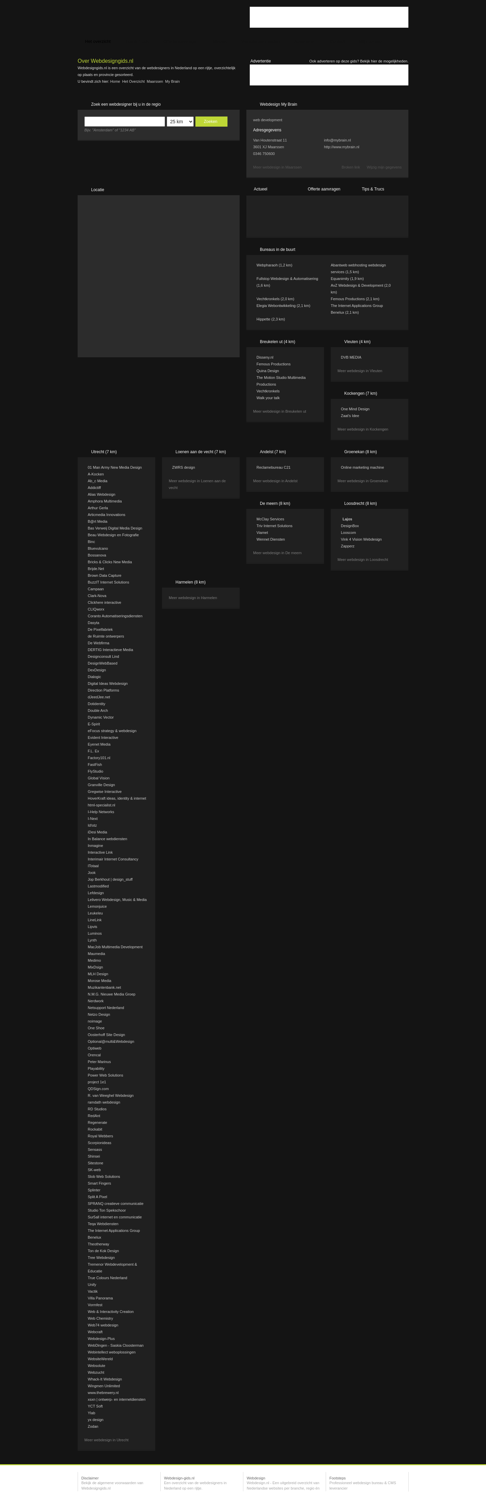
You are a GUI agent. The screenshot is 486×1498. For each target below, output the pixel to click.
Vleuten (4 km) (357, 341)
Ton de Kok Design (103, 1251)
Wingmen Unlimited (104, 1386)
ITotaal (93, 866)
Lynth (92, 940)
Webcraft (95, 1332)
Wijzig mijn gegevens (384, 167)
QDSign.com (98, 1089)
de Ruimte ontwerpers (106, 636)
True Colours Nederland (107, 1278)
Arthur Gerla (98, 508)
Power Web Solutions (105, 1075)
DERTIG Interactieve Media (110, 650)
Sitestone (95, 1163)
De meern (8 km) (275, 503)
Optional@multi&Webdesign (111, 1041)
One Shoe (96, 1028)
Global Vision (99, 778)
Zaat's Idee (350, 416)
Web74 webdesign (103, 1325)
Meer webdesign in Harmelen (193, 598)
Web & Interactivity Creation (111, 1312)
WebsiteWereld (100, 1359)
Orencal (94, 1055)
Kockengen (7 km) (360, 393)
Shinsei (94, 1156)
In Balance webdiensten (107, 839)
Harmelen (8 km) (191, 582)
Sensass (95, 1149)
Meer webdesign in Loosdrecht (363, 560)
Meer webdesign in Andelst (275, 481)
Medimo (94, 960)
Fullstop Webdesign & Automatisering (287, 279)
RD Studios (97, 1109)
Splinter (94, 1190)
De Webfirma (98, 643)
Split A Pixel (97, 1197)
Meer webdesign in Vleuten (360, 371)
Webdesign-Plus (101, 1339)
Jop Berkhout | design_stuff (110, 879)
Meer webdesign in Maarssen (277, 167)
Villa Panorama (100, 1298)
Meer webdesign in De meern (277, 553)
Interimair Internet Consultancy (113, 859)
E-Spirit (94, 724)
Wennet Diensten (270, 539)
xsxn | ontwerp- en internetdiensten (116, 1399)
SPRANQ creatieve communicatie (115, 1204)
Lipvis (92, 927)
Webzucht (96, 1372)
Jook (92, 873)
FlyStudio (95, 771)
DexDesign (97, 670)
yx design (95, 1420)
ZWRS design (183, 467)
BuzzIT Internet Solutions (108, 582)
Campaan (96, 589)
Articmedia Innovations (106, 515)
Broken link (351, 167)
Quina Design (267, 371)
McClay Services (270, 519)
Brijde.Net (96, 569)
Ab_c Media (97, 481)
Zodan (93, 1426)
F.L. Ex (93, 751)
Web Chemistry (100, 1318)
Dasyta (93, 623)
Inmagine (95, 846)
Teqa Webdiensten (103, 1224)
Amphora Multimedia (105, 501)
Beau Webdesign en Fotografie (113, 535)
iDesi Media (97, 832)
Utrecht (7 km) (104, 451)
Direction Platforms (103, 690)
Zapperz (347, 546)
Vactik (93, 1291)
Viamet (262, 533)
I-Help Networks (101, 812)
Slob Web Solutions (104, 1176)
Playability (96, 1068)
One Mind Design (355, 409)
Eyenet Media (99, 744)
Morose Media (99, 981)
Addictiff (94, 488)
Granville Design (101, 785)
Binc (91, 542)
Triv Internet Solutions (274, 526)
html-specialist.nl (101, 805)
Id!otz (92, 825)
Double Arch (98, 710)
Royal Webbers (100, 1136)
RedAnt (94, 1116)
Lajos (347, 519)
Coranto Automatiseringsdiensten (115, 616)
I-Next (93, 819)
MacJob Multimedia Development (115, 947)
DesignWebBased (102, 663)
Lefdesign (96, 893)
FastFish (95, 765)
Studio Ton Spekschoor (107, 1210)
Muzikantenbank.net (104, 987)
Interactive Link (100, 852)
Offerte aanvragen (324, 189)
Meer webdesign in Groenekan (363, 481)
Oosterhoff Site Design (106, 1035)
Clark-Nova (97, 596)
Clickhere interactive (104, 602)
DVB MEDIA (351, 357)
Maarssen (155, 81)
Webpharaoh (267, 265)
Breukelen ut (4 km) (277, 341)
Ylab (91, 1413)
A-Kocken (96, 474)
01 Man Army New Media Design (115, 467)
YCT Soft (95, 1406)
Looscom (348, 533)
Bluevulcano (98, 548)
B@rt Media (97, 521)
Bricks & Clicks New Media (110, 562)
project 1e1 (97, 1082)
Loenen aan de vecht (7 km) (201, 451)
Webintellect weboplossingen (112, 1352)
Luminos (95, 933)
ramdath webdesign (104, 1102)
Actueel (260, 189)
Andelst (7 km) (273, 451)
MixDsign (95, 967)
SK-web (94, 1170)
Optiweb (94, 1048)
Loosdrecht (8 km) (360, 503)
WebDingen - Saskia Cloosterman (115, 1345)
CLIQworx (96, 609)
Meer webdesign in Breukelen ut (279, 411)
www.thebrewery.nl (103, 1393)
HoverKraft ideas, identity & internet (117, 798)
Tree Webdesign (101, 1258)
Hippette (263, 319)
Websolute (96, 1366)
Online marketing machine (362, 467)
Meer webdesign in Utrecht (106, 1440)
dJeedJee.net (99, 697)
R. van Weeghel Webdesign (111, 1095)
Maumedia (96, 954)
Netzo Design (99, 1014)
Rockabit (95, 1129)
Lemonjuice (97, 906)
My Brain (172, 81)
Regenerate (97, 1122)
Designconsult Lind (103, 656)
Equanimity (340, 279)
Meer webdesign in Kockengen (363, 429)
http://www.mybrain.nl (341, 147)
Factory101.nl (99, 758)
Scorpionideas (99, 1143)
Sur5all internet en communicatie (115, 1217)
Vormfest (95, 1305)
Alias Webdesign (101, 494)
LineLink (95, 920)
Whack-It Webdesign (105, 1379)
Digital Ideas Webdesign (108, 683)
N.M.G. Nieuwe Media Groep (111, 994)
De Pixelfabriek (100, 629)
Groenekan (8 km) (360, 451)
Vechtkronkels (267, 299)
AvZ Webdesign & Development (357, 285)
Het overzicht (133, 81)
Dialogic (94, 677)
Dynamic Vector (101, 717)
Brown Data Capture (105, 575)
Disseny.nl (264, 357)
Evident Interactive (103, 737)
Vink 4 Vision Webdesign (361, 539)
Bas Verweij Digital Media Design (115, 528)
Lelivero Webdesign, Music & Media (117, 900)
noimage (95, 1021)
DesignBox (350, 526)
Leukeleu (95, 913)
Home (115, 81)
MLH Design (98, 974)
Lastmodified (98, 886)
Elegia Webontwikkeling (276, 306)
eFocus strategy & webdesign (112, 731)
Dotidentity (96, 704)
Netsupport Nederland (106, 1008)
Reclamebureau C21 (273, 467)
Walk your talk (268, 398)
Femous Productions (348, 299)
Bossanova (97, 555)
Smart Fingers (99, 1183)
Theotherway (98, 1244)
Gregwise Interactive (105, 792)
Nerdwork (96, 1001)
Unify (92, 1285)
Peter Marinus (99, 1062)
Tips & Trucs (373, 189)
